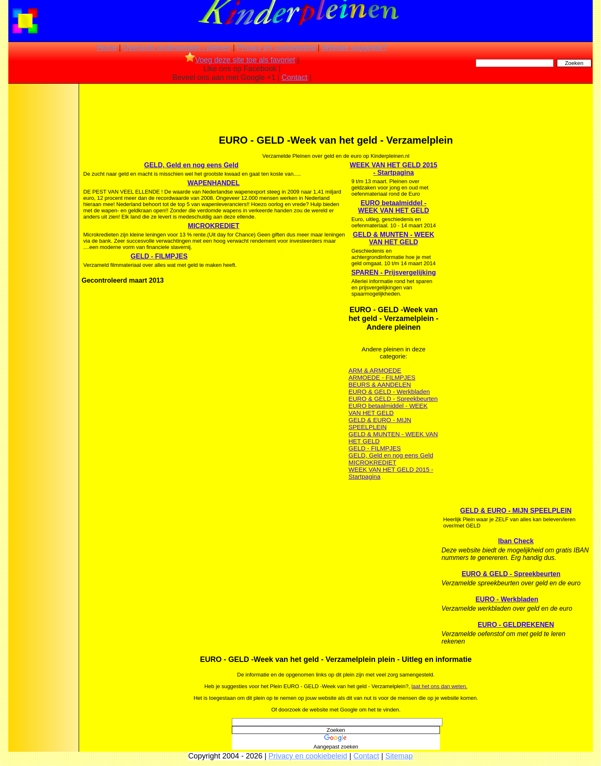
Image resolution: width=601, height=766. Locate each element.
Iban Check (516, 541)
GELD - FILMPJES (159, 256)
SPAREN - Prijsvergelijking (393, 272)
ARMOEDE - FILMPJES (381, 377)
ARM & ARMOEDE (374, 370)
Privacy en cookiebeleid (276, 47)
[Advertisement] (43, 216)
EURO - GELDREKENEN (516, 624)
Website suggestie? (354, 47)
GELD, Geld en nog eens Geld (191, 165)
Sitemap (399, 756)
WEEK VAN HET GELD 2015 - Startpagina (393, 169)
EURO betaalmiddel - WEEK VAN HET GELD (393, 206)
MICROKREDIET (213, 225)
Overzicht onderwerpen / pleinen (177, 47)
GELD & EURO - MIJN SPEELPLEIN (379, 423)
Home (107, 47)
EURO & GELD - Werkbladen (389, 391)
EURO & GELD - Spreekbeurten (392, 398)
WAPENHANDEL (213, 183)
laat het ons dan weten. (439, 686)
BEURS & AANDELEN (379, 384)
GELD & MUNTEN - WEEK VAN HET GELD (394, 238)
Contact (295, 77)
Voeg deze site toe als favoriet (240, 60)
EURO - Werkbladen (506, 599)
